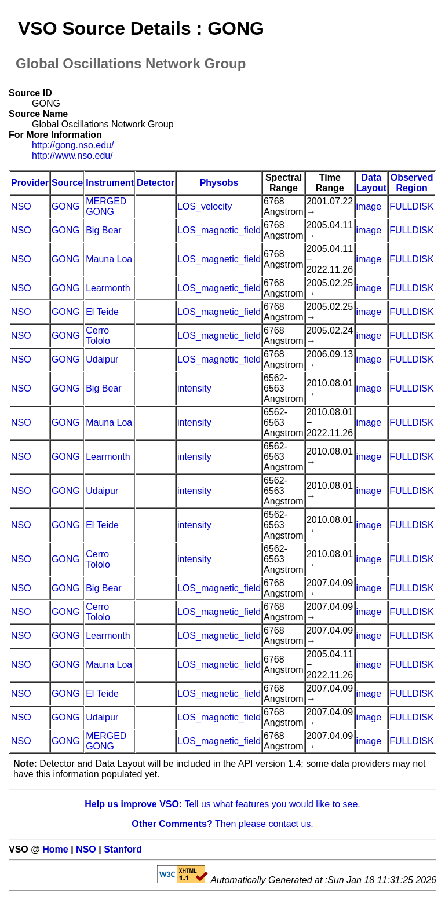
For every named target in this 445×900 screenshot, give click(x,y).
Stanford (123, 849)
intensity (194, 388)
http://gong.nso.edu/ (73, 145)
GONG (66, 206)
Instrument (110, 183)
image (369, 206)
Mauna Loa (109, 259)
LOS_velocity (204, 206)
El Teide (102, 312)
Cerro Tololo (98, 335)
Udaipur (102, 359)
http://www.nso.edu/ (72, 155)
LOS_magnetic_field (219, 230)
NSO (21, 206)
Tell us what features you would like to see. (222, 804)
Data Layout (371, 183)
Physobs (219, 183)
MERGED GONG (106, 206)
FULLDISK (411, 206)
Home (55, 849)
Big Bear (103, 230)
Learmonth (108, 288)
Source (67, 183)
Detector (155, 183)
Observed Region (412, 183)
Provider (30, 183)
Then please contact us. (222, 824)
